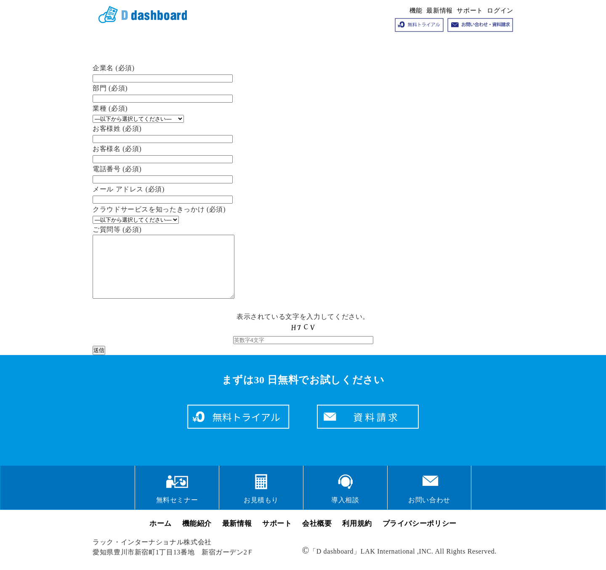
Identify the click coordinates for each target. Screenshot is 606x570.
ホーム (160, 536)
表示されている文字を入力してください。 (303, 341)
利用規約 (357, 536)
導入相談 (345, 512)
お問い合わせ (429, 512)
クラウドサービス (140, 15)
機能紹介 (197, 536)
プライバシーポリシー (420, 536)
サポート (470, 10)
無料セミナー (177, 512)
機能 (416, 10)
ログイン (500, 10)
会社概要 (317, 536)
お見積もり (261, 512)
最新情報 (439, 10)
